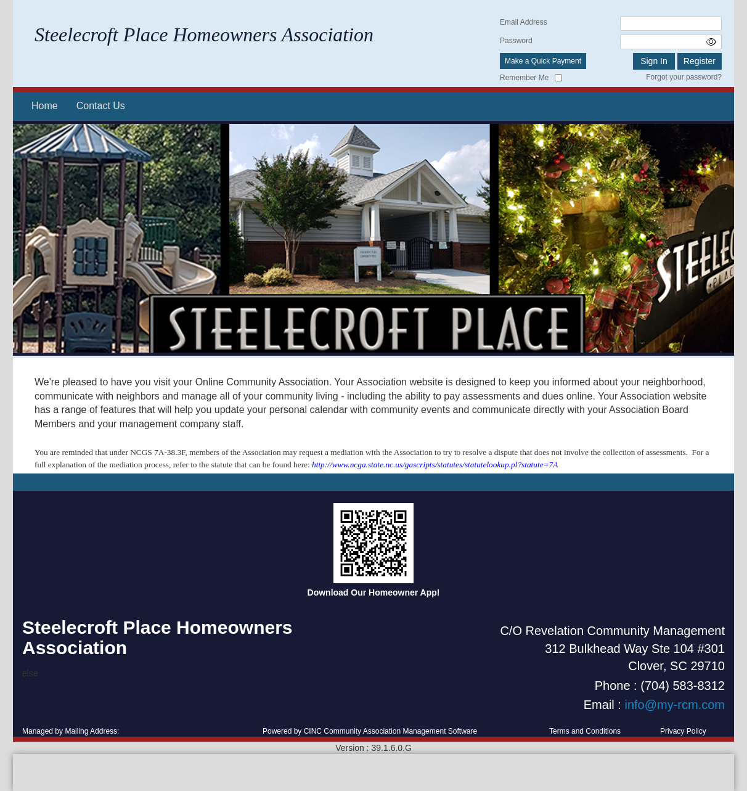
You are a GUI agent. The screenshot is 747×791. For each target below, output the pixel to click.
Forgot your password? (684, 77)
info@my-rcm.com (674, 704)
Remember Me (524, 77)
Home (44, 105)
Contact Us (100, 105)
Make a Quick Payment (543, 61)
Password (516, 40)
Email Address (523, 22)
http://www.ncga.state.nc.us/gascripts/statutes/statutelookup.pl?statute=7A (435, 464)
